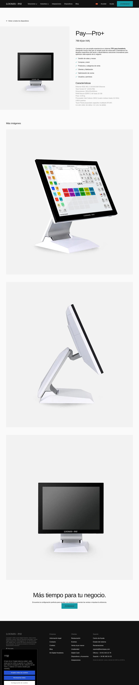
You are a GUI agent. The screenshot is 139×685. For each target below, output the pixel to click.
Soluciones (32, 4)
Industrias (44, 4)
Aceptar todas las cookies (19, 680)
